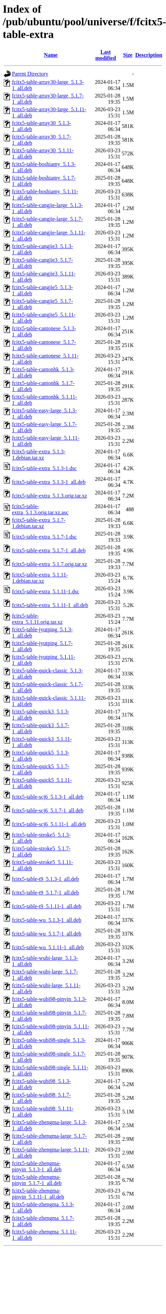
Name (50, 55)
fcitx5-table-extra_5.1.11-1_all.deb (50, 605)
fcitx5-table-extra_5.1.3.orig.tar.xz (49, 496)
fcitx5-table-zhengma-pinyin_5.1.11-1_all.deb (38, 1194)
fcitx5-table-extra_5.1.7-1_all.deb (48, 550)
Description (148, 55)
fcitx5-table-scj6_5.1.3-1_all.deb (47, 797)
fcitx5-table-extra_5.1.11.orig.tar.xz (37, 619)
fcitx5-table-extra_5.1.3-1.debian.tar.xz (38, 455)
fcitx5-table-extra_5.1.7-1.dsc (44, 537)
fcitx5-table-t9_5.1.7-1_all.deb (45, 893)
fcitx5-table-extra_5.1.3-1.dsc (44, 468)
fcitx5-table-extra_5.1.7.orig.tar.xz (49, 564)
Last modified (105, 55)
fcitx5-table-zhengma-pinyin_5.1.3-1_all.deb (36, 1166)
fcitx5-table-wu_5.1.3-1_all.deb (46, 920)
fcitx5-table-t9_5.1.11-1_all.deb (46, 906)
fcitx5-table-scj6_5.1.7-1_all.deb (47, 810)
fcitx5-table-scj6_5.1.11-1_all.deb (49, 824)
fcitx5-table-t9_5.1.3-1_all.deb (45, 879)
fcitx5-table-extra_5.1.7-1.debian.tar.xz (38, 523)
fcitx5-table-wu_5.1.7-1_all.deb (46, 934)
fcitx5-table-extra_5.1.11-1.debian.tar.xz (40, 578)
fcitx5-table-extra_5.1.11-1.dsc (45, 591)
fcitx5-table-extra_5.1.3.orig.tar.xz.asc (40, 509)
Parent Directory (30, 74)
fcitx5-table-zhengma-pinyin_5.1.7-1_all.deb (36, 1180)
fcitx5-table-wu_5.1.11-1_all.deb (48, 947)
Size (128, 55)
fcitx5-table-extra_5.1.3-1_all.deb (48, 482)
